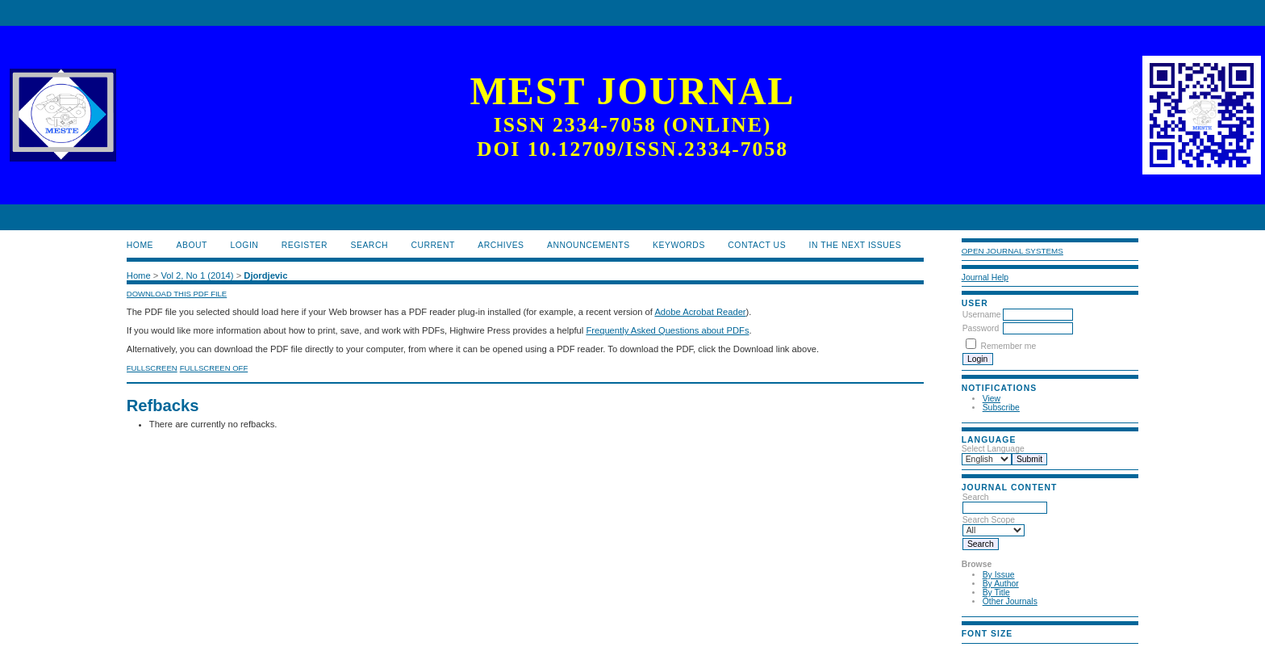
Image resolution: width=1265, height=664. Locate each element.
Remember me (1009, 346)
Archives (501, 245)
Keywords (679, 245)
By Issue (999, 574)
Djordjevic (265, 275)
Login (244, 245)
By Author (1001, 583)
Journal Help (985, 277)
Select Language (993, 448)
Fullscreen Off (214, 368)
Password (981, 328)
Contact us (757, 245)
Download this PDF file (177, 293)
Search (369, 245)
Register (305, 245)
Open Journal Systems (1012, 250)
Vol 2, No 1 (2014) (197, 275)
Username (981, 314)
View (991, 398)
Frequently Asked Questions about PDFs (667, 330)
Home (140, 245)
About (192, 245)
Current (432, 245)
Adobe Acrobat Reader (699, 312)
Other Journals (1010, 601)
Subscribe (1001, 407)
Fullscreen (152, 368)
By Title (996, 592)
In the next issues (855, 245)
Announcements (588, 245)
